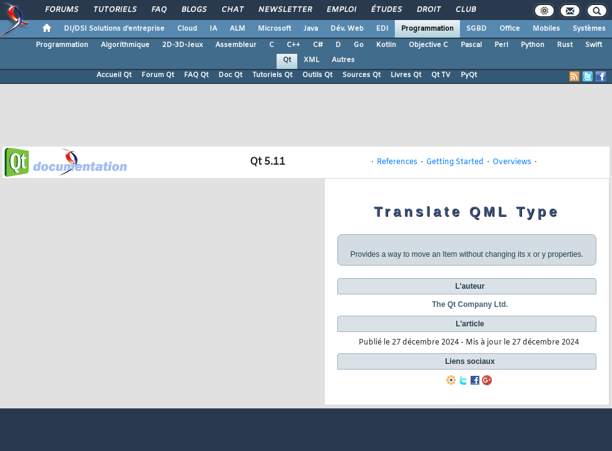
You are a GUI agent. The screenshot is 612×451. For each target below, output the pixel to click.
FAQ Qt (196, 75)
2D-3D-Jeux (182, 45)
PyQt (469, 75)
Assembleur (236, 45)
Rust (565, 45)
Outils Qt (317, 75)
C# (318, 45)
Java (310, 28)
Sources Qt (361, 75)
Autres (343, 60)
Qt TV (441, 75)
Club (465, 10)
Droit (428, 10)
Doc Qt (230, 75)
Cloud (187, 28)
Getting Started (455, 162)
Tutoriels (114, 10)
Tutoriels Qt (272, 75)
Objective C (428, 45)
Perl (501, 45)
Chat (232, 10)
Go (359, 45)
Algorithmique (125, 45)
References (397, 162)
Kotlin (386, 45)
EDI (382, 28)
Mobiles (546, 28)
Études (385, 10)
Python (532, 45)
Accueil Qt (113, 75)
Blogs (193, 10)
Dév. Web (347, 28)
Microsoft (274, 28)
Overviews (511, 162)
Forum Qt (157, 75)
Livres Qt (405, 75)
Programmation (427, 28)
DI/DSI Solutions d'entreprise (114, 28)
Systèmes (589, 28)
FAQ (158, 10)
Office (509, 28)
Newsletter (284, 10)
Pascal (471, 45)
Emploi (341, 10)
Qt (287, 60)
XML (311, 60)
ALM (237, 28)
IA (213, 28)
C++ (293, 45)
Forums (61, 10)
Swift (593, 45)
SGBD (476, 28)
